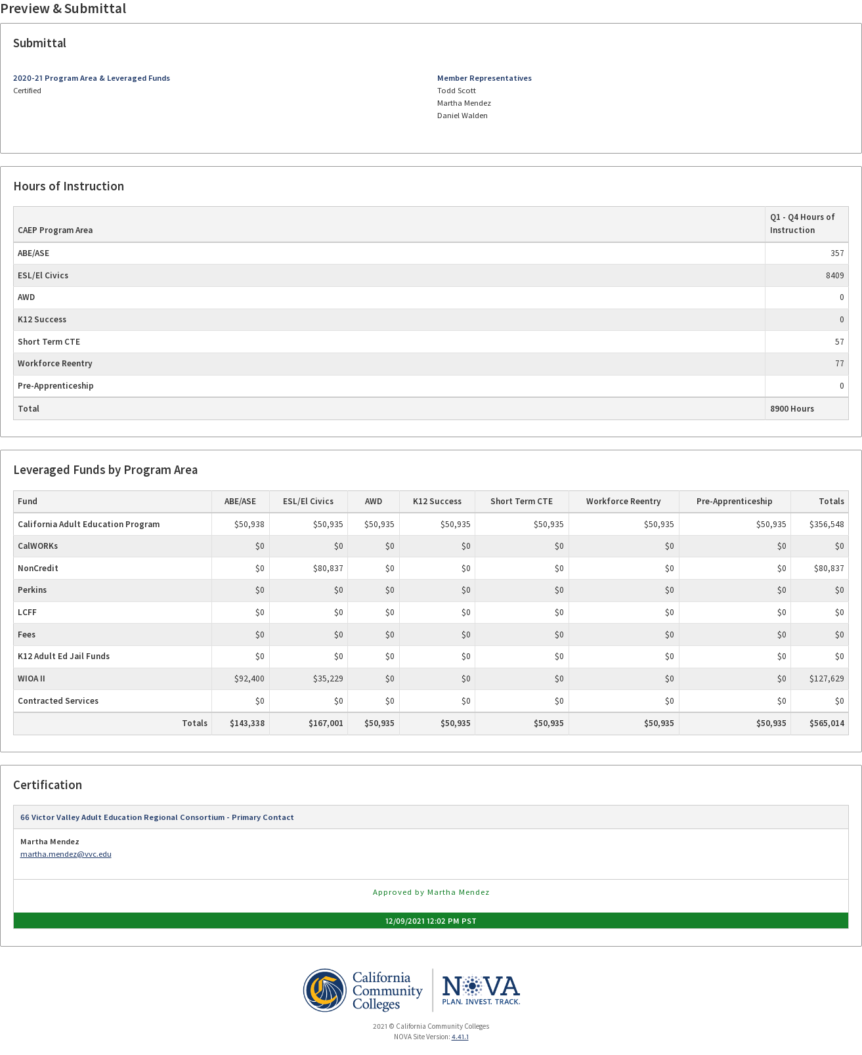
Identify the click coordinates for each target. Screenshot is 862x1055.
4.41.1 (460, 1036)
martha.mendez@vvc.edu (66, 854)
